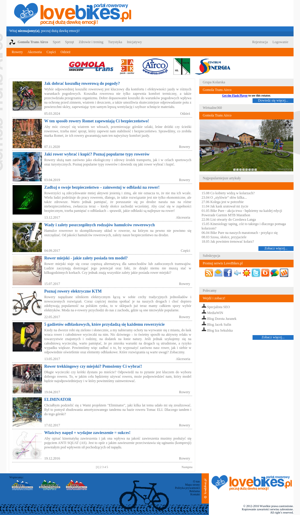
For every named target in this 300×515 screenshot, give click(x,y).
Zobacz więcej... (276, 248)
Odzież (66, 52)
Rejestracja (260, 42)
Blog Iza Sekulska (220, 330)
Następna (187, 467)
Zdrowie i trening (91, 42)
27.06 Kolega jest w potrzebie (223, 202)
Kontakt (195, 494)
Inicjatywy (134, 42)
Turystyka (115, 42)
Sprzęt (69, 42)
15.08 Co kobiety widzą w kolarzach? (228, 193)
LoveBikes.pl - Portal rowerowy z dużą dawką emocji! (72, 13)
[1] (98, 467)
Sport (56, 42)
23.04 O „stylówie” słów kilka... (224, 197)
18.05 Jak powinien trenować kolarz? (228, 241)
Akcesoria (35, 52)
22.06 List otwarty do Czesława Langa (229, 219)
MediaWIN (215, 313)
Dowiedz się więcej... (273, 100)
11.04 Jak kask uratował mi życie (225, 206)
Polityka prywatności (187, 487)
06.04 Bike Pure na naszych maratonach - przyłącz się (240, 233)
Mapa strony (192, 484)
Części (51, 52)
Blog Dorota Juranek (221, 319)
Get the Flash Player (235, 95)
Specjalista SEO (218, 307)
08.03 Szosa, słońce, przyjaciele (224, 237)
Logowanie (280, 42)
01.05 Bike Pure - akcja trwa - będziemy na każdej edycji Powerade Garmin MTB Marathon (242, 213)
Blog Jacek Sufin (219, 324)
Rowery (17, 52)
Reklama (194, 491)
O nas (196, 481)
